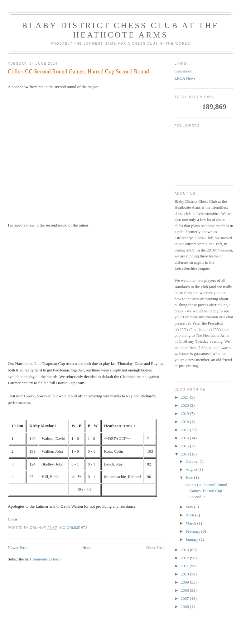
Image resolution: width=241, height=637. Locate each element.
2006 (185, 606)
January (192, 539)
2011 (185, 566)
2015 (185, 446)
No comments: (75, 528)
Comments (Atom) (45, 559)
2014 (185, 454)
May (190, 507)
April (190, 515)
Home (87, 547)
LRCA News (185, 78)
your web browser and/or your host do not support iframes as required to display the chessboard (86, 155)
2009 (185, 582)
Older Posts (155, 547)
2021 (185, 397)
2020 (185, 405)
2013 (185, 549)
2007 (185, 598)
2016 (185, 437)
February (193, 531)
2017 (185, 429)
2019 (185, 413)
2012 (185, 557)
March (191, 523)
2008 (185, 590)
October (193, 461)
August (192, 469)
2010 (185, 574)
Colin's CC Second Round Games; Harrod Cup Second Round (78, 71)
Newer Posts (18, 547)
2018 (185, 421)
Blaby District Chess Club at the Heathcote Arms (120, 30)
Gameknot (183, 71)
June (190, 477)
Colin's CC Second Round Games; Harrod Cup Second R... (206, 490)
